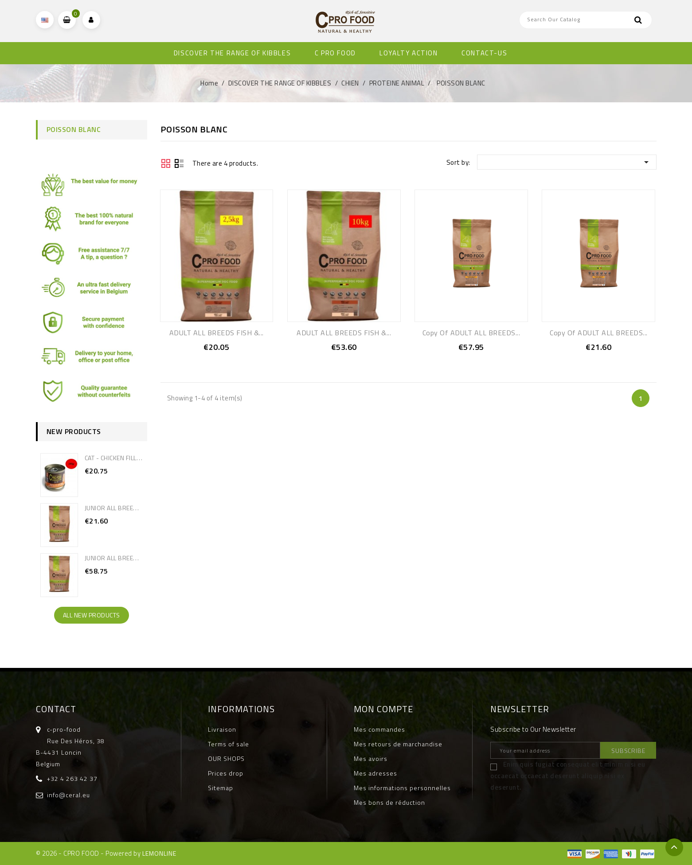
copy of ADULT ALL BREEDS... (471, 332)
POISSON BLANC (74, 129)
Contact (56, 709)
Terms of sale (228, 744)
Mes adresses (375, 773)
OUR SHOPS (226, 758)
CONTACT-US (484, 53)
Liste (179, 164)
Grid (165, 163)
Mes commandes (379, 729)
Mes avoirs (370, 758)
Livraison (222, 729)
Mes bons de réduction (389, 802)
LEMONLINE (159, 853)
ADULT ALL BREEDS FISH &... (216, 332)
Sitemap (220, 787)
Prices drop (225, 773)
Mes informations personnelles (402, 787)
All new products (91, 615)
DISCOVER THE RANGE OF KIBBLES (232, 53)
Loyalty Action (408, 53)
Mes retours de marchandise (398, 744)
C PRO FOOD (335, 53)
